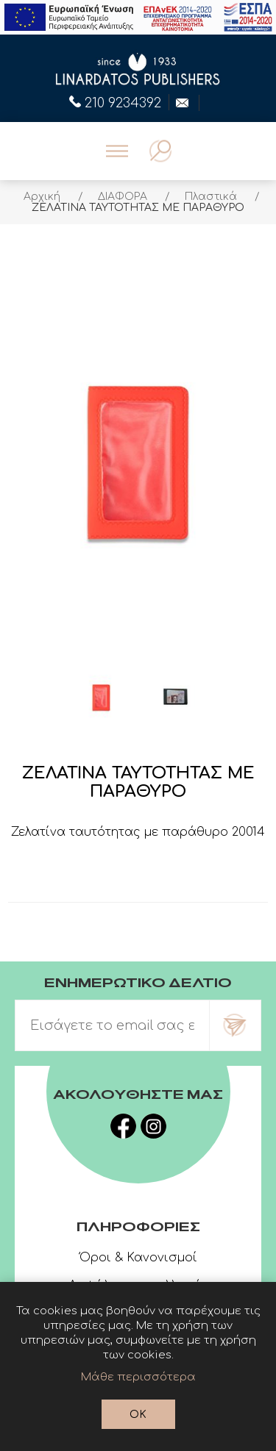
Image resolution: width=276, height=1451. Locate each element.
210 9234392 (115, 101)
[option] (101, 697)
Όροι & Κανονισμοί (138, 1257)
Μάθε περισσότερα (138, 1377)
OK (138, 1414)
